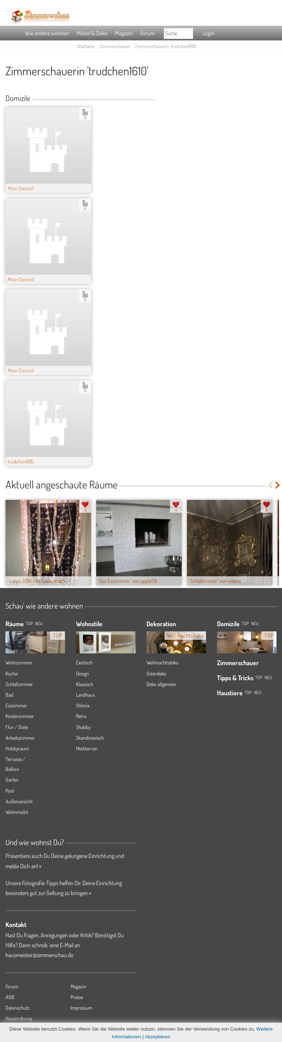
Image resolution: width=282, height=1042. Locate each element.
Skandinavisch (90, 738)
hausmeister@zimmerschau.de (39, 955)
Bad (9, 695)
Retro (81, 716)
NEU (39, 623)
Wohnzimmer (19, 662)
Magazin (124, 33)
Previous (270, 485)
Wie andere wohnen (47, 33)
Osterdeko (156, 673)
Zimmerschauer (115, 46)
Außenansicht (19, 801)
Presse (76, 997)
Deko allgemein (161, 684)
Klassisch (84, 684)
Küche (12, 673)
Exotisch (84, 662)
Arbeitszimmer (20, 738)
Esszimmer (16, 705)
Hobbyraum (17, 748)
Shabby (83, 727)
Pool (10, 790)
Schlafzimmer (19, 684)
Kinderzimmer (20, 716)
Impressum (81, 1008)
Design (82, 673)
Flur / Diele (17, 727)
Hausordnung (19, 1018)
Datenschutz (18, 1008)
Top (245, 623)
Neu (254, 623)
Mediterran (86, 748)
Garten (12, 779)
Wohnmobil (17, 812)
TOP (29, 623)
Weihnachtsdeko (162, 662)
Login (208, 33)
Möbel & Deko (92, 33)
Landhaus (85, 695)
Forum (147, 33)
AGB (10, 997)
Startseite (86, 46)
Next (278, 485)
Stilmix (83, 705)
